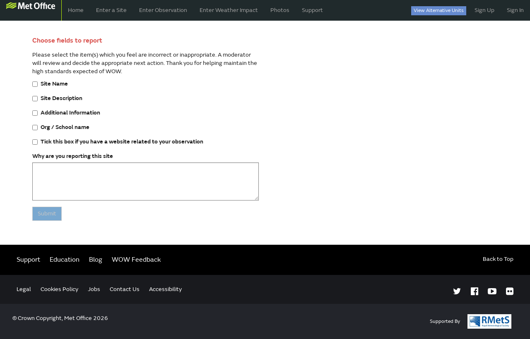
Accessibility (165, 289)
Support (312, 10)
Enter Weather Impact (229, 10)
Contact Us (125, 289)
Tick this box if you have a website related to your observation (117, 141)
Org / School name (60, 127)
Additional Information (66, 112)
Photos (279, 10)
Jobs (94, 289)
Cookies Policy (59, 289)
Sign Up (484, 10)
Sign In (515, 10)
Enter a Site (111, 10)
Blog (95, 259)
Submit (47, 213)
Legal (24, 289)
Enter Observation (163, 10)
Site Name (50, 83)
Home (76, 10)
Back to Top (498, 259)
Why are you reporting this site (72, 156)
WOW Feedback (136, 259)
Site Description (57, 98)
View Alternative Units (439, 10)
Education (65, 259)
